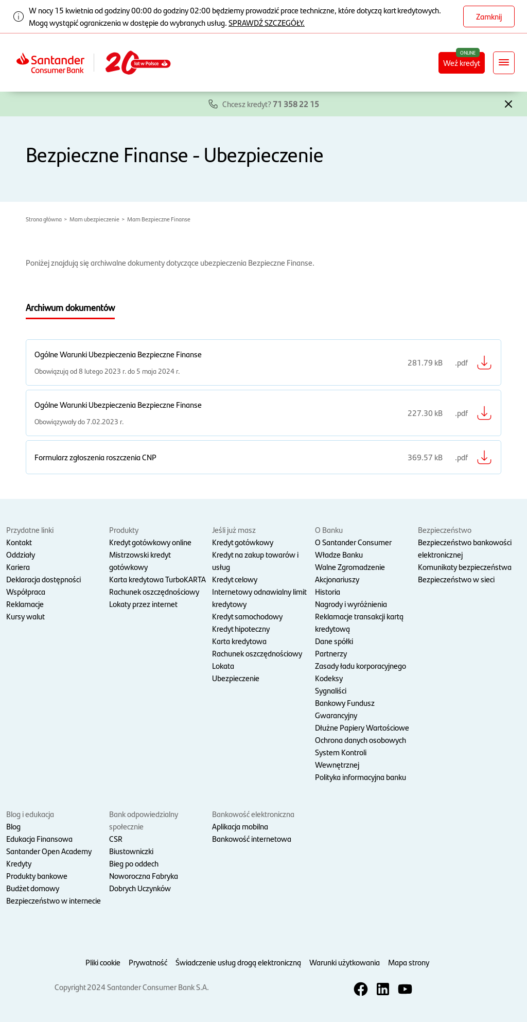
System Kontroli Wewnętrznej (340, 758)
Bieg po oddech (134, 863)
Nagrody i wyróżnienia (351, 604)
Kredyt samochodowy (247, 616)
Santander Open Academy (49, 851)
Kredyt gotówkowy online (150, 542)
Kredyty (18, 863)
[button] (508, 103)
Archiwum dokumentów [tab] (70, 307)
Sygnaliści (330, 690)
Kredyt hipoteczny (241, 628)
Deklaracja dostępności (43, 579)
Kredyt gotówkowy (242, 542)
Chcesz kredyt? (270, 104)
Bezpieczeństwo (444, 529)
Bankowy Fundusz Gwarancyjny (345, 709)
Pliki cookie (102, 962)
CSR (115, 838)
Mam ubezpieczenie (94, 218)
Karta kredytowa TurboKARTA (157, 579)
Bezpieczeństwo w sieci (456, 579)
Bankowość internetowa (251, 838)
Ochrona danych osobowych (360, 740)
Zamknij (489, 16)
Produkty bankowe (36, 875)
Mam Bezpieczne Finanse (158, 218)
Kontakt (19, 542)
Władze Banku (339, 554)
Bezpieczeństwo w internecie (53, 900)
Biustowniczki (131, 851)
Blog (13, 826)
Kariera (18, 567)
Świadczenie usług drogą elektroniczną (238, 962)
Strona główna (44, 218)
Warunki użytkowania (344, 962)
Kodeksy (329, 678)
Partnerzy (331, 653)
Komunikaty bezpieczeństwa (465, 567)
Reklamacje (25, 604)
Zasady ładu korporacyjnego (360, 665)
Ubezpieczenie (235, 678)
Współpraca (25, 591)
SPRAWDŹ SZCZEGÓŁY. (267, 22)
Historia (327, 591)
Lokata (223, 665)
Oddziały (20, 554)
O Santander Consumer (353, 542)
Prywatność (148, 962)
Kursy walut (25, 616)
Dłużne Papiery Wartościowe (362, 727)
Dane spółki (334, 641)
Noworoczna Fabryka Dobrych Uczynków (143, 882)
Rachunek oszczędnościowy (154, 591)
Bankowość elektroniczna (253, 814)
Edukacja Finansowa (39, 838)
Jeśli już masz (234, 529)
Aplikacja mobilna (240, 826)
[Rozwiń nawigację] (504, 62)
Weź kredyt (461, 62)
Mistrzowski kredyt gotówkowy (139, 560)
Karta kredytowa (239, 641)
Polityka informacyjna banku (360, 777)
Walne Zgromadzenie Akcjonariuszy (350, 573)
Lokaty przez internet (143, 604)
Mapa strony (408, 962)
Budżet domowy (32, 888)
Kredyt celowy (234, 579)
